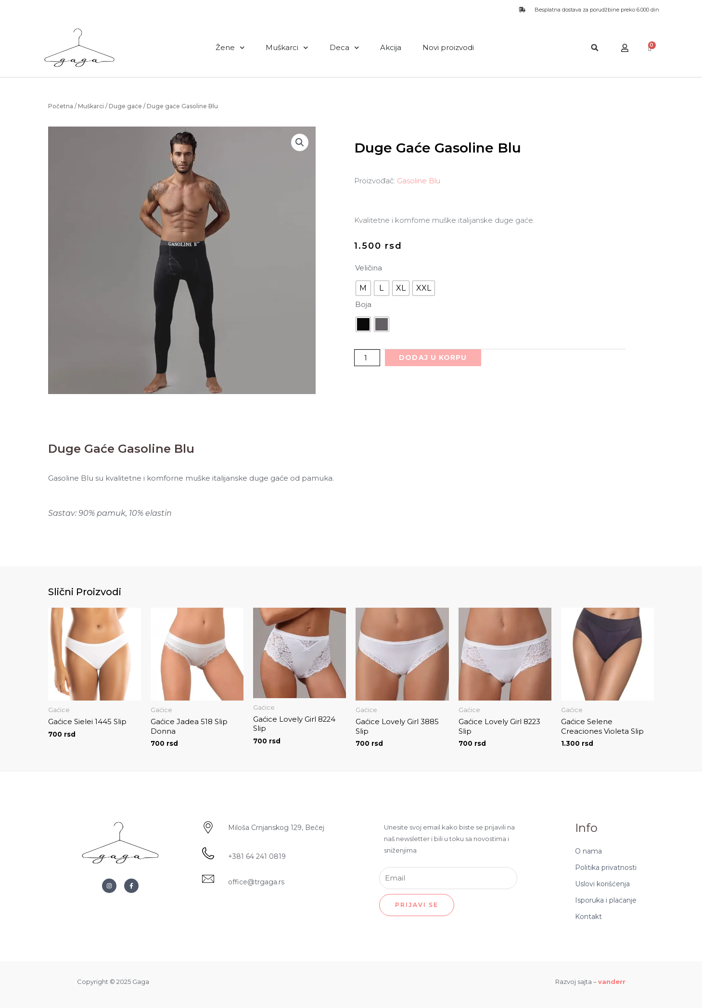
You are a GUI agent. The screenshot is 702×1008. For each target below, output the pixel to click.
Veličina (368, 267)
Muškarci (287, 47)
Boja (363, 303)
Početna (60, 106)
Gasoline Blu (418, 180)
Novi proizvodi (448, 47)
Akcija (390, 47)
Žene (230, 47)
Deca (344, 47)
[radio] (363, 288)
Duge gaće (125, 106)
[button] (594, 47)
